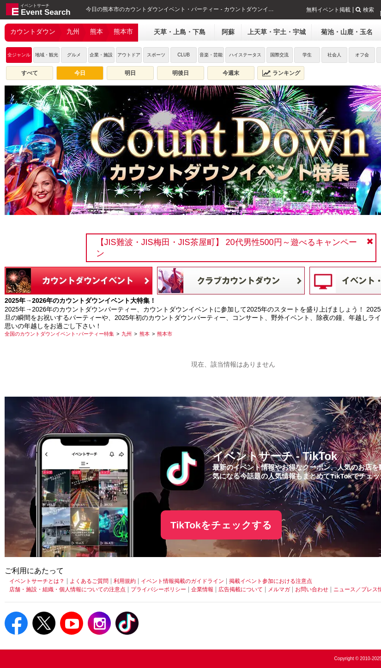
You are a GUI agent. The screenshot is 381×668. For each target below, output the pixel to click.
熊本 (96, 31)
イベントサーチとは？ (37, 581)
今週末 (231, 73)
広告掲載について (240, 589)
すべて (29, 73)
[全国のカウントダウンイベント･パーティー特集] (59, 334)
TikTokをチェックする (221, 525)
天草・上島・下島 (180, 32)
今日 (79, 73)
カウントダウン (32, 31)
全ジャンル (18, 54)
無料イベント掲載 (328, 9)
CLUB (183, 54)
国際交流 (279, 54)
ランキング (281, 73)
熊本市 (123, 31)
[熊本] (144, 334)
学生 (307, 54)
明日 (130, 73)
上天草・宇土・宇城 (277, 32)
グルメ (74, 54)
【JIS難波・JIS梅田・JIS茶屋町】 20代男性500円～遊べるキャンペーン (226, 248)
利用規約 (125, 581)
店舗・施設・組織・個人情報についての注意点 (67, 589)
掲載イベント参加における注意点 (270, 581)
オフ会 (362, 54)
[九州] (126, 334)
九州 (73, 31)
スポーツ (156, 54)
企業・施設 (101, 54)
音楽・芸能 (211, 54)
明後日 (180, 73)
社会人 (334, 54)
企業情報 (202, 589)
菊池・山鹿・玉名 (347, 32)
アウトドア (128, 54)
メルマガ (279, 589)
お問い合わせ (311, 589)
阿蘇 (228, 32)
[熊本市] (164, 334)
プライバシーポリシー (158, 589)
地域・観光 (46, 54)
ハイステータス (245, 54)
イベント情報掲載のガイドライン (182, 581)
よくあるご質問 (89, 581)
